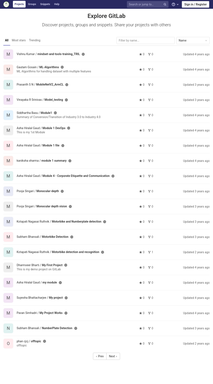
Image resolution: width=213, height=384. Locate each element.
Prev (100, 356)
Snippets (45, 4)
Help (56, 4)
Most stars (19, 40)
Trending (35, 40)
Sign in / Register (195, 4)
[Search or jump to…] (148, 4)
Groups (32, 4)
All (7, 40)
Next (113, 356)
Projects (19, 4)
